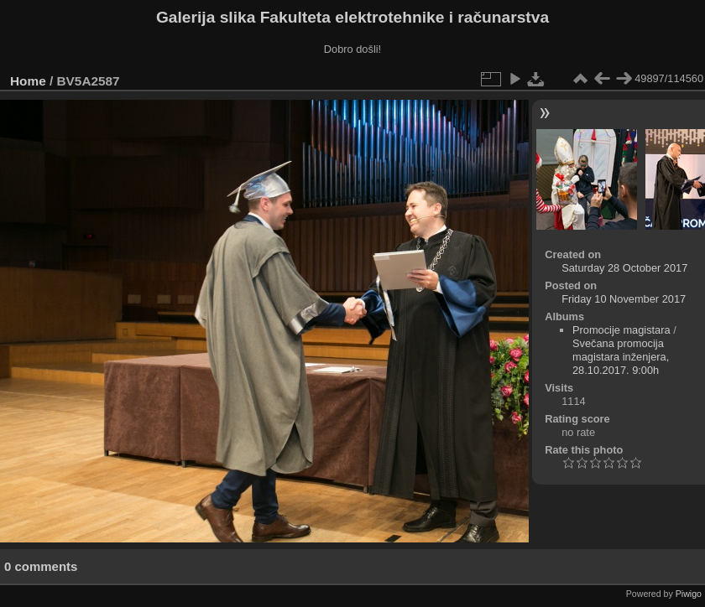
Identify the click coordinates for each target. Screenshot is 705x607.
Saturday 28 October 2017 (624, 268)
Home (28, 81)
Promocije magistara (621, 330)
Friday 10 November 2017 (623, 299)
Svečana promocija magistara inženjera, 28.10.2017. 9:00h (620, 356)
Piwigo (689, 594)
